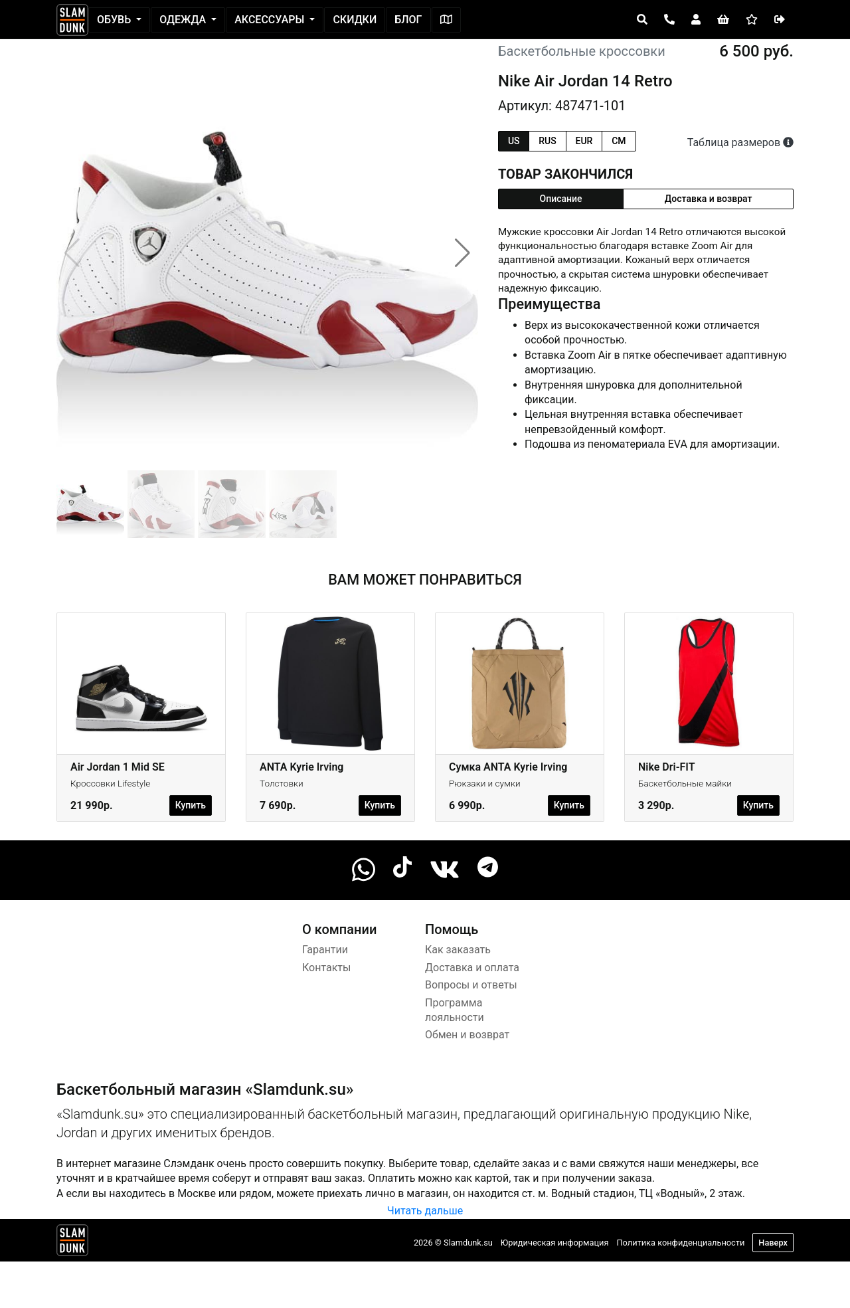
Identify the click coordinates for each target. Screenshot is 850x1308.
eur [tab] (584, 141)
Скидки (355, 19)
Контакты (326, 967)
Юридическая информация (555, 1243)
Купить (190, 805)
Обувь (115, 19)
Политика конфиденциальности (680, 1243)
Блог (408, 19)
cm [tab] (619, 141)
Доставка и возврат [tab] (708, 198)
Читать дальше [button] (425, 1210)
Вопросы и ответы (471, 985)
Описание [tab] (561, 198)
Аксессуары (270, 19)
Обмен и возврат (467, 1034)
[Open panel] (642, 20)
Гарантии (325, 949)
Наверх (773, 1243)
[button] (462, 253)
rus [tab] (547, 141)
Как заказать (458, 949)
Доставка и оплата (472, 967)
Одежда (184, 19)
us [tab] (514, 141)
